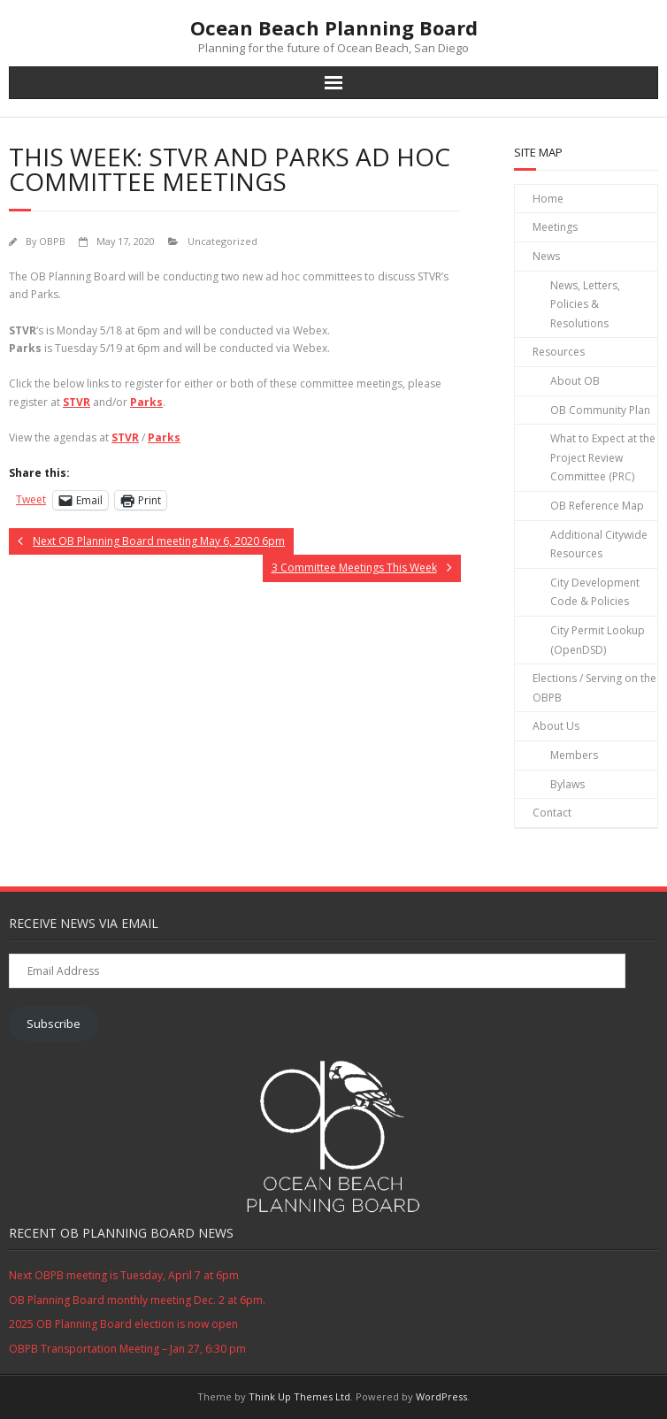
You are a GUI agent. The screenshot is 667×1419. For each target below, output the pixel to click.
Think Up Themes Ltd (299, 1396)
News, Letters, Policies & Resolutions (585, 304)
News (546, 256)
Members (574, 755)
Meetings (555, 226)
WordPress (441, 1396)
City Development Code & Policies (595, 592)
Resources (559, 351)
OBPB (52, 241)
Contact (552, 812)
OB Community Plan (600, 410)
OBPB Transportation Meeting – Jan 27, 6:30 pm (127, 1348)
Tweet (31, 499)
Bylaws (567, 784)
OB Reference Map (597, 505)
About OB (575, 380)
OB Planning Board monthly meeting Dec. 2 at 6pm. (137, 1300)
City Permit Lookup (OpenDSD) (597, 640)
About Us (556, 725)
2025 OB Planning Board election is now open (123, 1323)
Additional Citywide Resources (599, 544)
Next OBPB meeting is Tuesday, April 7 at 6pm (124, 1275)
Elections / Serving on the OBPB (594, 688)
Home (548, 198)
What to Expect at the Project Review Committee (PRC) (603, 457)
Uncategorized (222, 241)
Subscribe (53, 1024)
